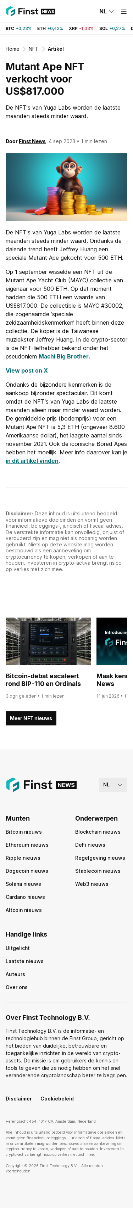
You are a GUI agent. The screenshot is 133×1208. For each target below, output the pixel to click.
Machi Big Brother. (64, 356)
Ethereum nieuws (27, 845)
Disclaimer (19, 1099)
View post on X (27, 370)
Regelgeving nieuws (100, 858)
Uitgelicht (18, 948)
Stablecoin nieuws (98, 871)
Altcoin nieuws (24, 910)
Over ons (17, 987)
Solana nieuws (23, 884)
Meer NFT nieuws (31, 718)
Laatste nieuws (25, 961)
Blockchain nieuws (98, 832)
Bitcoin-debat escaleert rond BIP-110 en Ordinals (43, 680)
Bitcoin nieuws (24, 832)
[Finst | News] (30, 11)
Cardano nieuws (25, 897)
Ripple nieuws (23, 858)
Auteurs (15, 974)
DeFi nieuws (90, 845)
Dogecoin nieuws (27, 871)
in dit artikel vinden (32, 460)
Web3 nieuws (92, 884)
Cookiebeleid (57, 1099)
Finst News (32, 141)
